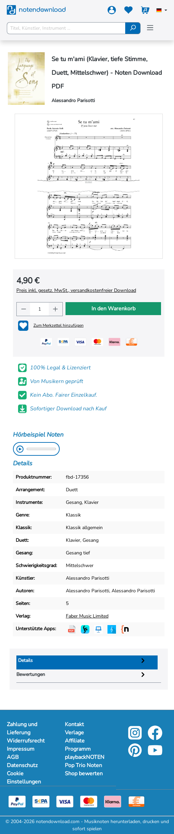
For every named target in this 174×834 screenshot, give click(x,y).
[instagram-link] (135, 737)
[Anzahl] (39, 309)
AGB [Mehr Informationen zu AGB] (13, 757)
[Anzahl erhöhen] (55, 309)
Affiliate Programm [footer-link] (78, 745)
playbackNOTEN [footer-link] (84, 757)
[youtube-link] (155, 755)
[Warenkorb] (145, 11)
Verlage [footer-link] (74, 732)
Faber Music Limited (87, 616)
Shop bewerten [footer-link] (84, 773)
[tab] (87, 662)
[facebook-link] (155, 737)
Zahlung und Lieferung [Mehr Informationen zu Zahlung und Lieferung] (22, 728)
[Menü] (150, 27)
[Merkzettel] (128, 11)
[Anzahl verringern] (23, 309)
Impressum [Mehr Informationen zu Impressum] (20, 749)
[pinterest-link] (135, 755)
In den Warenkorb (113, 308)
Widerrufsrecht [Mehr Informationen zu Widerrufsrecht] (26, 741)
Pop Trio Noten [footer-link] (83, 765)
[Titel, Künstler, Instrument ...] (66, 28)
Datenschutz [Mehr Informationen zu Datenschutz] (22, 765)
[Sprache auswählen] (161, 11)
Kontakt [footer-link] (74, 724)
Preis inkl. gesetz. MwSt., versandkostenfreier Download (76, 290)
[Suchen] (133, 28)
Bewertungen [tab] (81, 674)
